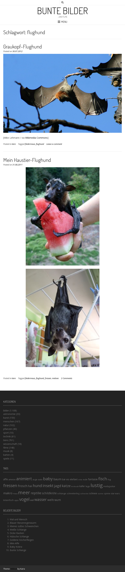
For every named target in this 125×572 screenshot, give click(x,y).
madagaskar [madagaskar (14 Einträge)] (109, 486)
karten (6, 454)
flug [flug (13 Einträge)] (109, 479)
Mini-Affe (14, 543)
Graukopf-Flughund (22, 46)
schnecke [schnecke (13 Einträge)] (84, 493)
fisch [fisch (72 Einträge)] (102, 478)
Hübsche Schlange (19, 536)
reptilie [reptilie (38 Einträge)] (36, 493)
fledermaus (30, 144)
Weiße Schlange (18, 529)
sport (6, 432)
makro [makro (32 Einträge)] (7, 493)
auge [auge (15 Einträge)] (35, 479)
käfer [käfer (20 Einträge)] (82, 486)
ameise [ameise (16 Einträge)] (12, 479)
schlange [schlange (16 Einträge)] (61, 493)
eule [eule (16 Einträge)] (85, 479)
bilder (6, 410)
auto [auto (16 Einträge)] (40, 479)
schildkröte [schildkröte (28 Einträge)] (49, 493)
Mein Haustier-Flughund (27, 160)
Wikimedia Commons (36, 137)
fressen (48, 378)
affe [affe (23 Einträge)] (5, 479)
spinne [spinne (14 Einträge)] (107, 493)
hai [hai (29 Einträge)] (30, 486)
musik (6, 451)
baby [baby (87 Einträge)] (48, 479)
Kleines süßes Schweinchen (24, 526)
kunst (6, 417)
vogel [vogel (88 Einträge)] (24, 499)
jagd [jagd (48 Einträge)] (57, 485)
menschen (8, 421)
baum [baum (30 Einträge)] (57, 479)
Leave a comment (54, 144)
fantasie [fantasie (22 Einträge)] (93, 479)
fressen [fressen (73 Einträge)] (10, 485)
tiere (14, 144)
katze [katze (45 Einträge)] (66, 485)
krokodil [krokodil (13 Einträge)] (75, 486)
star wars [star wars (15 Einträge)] (115, 493)
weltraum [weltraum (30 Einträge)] (54, 500)
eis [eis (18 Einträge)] (67, 479)
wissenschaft (10, 443)
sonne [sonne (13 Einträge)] (100, 493)
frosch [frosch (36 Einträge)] (22, 486)
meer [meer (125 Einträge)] (24, 492)
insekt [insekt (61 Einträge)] (48, 485)
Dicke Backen (17, 533)
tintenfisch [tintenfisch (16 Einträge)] (8, 500)
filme (5, 447)
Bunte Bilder (62, 10)
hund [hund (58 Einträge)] (37, 485)
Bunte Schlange (18, 550)
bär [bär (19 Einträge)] (64, 479)
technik (7, 436)
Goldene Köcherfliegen (22, 539)
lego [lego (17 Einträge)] (88, 486)
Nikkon (14, 568)
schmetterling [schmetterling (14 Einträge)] (73, 493)
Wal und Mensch (18, 519)
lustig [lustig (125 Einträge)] (97, 485)
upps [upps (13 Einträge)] (16, 500)
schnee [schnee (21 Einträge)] (93, 493)
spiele (6, 458)
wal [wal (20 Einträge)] (32, 500)
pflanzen (7, 428)
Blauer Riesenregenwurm (23, 522)
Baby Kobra (16, 546)
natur (6, 425)
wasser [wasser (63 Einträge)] (40, 499)
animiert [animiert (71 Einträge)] (24, 478)
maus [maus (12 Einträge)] (15, 493)
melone (55, 378)
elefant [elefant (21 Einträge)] (74, 479)
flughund (40, 144)
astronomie (9, 413)
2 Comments (66, 378)
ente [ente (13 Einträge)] (80, 479)
